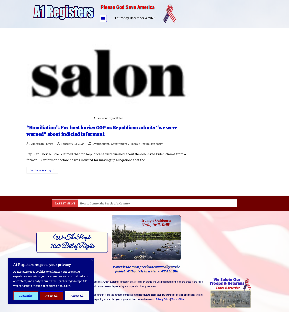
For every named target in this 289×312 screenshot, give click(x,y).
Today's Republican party (146, 144)
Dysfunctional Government (109, 144)
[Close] (92, 260)
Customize (25, 295)
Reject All (51, 295)
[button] (103, 18)
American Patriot (42, 144)
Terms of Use (177, 299)
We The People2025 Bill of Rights (72, 242)
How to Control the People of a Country (105, 203)
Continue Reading (44, 169)
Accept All (77, 295)
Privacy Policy (163, 299)
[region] (51, 281)
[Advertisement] (217, 13)
